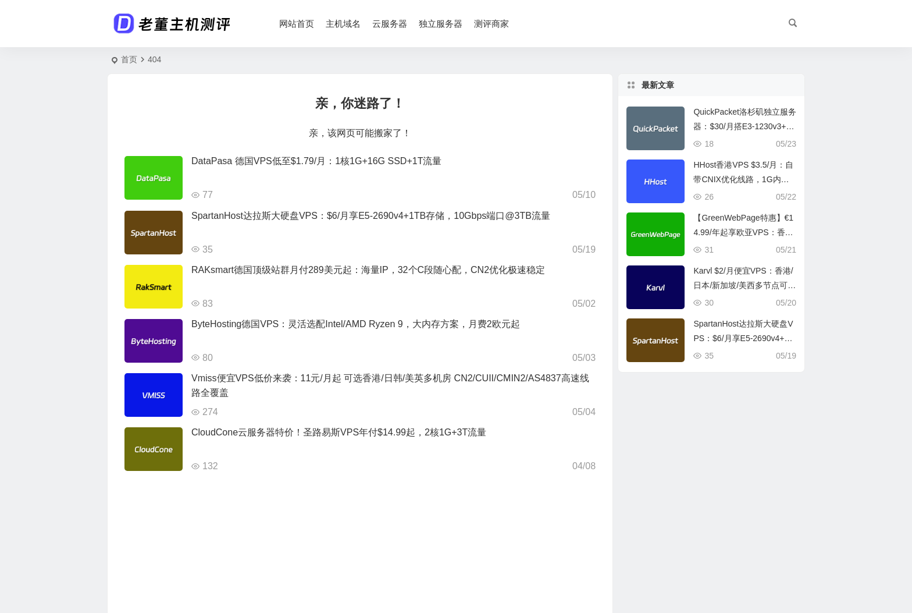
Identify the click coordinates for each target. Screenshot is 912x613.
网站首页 (296, 24)
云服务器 (389, 24)
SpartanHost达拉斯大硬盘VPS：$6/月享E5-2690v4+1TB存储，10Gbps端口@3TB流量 (370, 216)
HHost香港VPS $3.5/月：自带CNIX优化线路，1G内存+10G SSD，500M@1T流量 (743, 179)
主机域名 (343, 24)
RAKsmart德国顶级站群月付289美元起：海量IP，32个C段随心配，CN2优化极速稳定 (368, 270)
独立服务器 (440, 24)
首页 (129, 59)
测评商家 (491, 24)
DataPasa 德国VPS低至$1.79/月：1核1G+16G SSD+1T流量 (316, 161)
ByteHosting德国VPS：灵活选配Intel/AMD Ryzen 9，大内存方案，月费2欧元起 (355, 324)
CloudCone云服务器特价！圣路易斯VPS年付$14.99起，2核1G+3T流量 (338, 432)
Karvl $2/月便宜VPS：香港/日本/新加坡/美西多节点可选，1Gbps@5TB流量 (743, 285)
